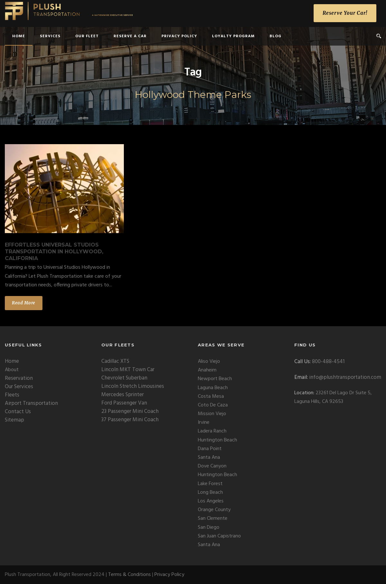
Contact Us (18, 411)
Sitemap (14, 420)
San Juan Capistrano (219, 536)
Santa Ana (209, 457)
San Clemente (212, 518)
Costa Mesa (211, 396)
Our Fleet (87, 36)
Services (50, 36)
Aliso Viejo (209, 361)
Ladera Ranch (212, 431)
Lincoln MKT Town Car (127, 369)
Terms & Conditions (129, 575)
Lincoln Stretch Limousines (132, 386)
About (12, 370)
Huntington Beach (217, 440)
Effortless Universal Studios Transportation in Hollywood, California (54, 251)
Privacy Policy (179, 36)
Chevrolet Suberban (124, 378)
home (18, 36)
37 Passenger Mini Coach (130, 419)
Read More (23, 303)
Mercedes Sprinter (122, 394)
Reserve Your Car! (345, 13)
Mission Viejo (212, 414)
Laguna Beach (213, 388)
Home (12, 361)
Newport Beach (215, 379)
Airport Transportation (31, 403)
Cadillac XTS (115, 361)
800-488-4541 (328, 361)
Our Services (19, 386)
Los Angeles (211, 501)
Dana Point (210, 449)
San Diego (208, 527)
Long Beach (210, 492)
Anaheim (207, 370)
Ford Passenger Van (124, 403)
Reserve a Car (130, 36)
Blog (275, 36)
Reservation (19, 378)
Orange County (214, 510)
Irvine (203, 422)
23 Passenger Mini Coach (130, 411)
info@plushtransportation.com (345, 377)
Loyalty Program (233, 36)
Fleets (12, 395)
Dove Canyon (212, 466)
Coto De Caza (213, 405)
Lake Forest (210, 484)
